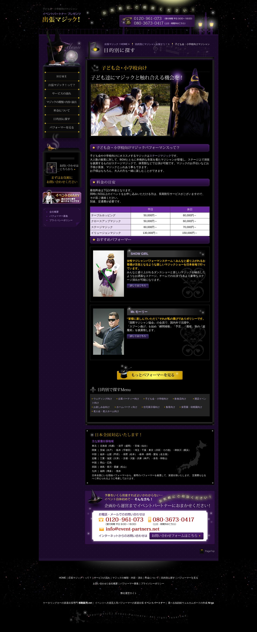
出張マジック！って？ (80, 577)
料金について (152, 577)
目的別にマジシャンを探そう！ (151, 44)
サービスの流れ (102, 577)
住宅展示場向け (151, 407)
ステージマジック (160, 155)
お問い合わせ (100, 583)
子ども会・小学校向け (156, 398)
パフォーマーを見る (187, 577)
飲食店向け (180, 398)
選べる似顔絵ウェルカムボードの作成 (187, 603)
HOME (62, 577)
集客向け (170, 407)
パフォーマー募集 (58, 216)
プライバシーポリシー (61, 220)
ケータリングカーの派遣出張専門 (60, 603)
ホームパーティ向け (126, 407)
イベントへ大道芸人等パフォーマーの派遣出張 (119, 603)
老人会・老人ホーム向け (106, 411)
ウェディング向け (102, 398)
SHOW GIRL (139, 253)
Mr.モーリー (139, 311)
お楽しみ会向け (101, 407)
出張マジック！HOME (116, 44)
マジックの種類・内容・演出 (127, 577)
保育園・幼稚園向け (191, 407)
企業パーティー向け (128, 398)
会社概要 (54, 211)
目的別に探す (168, 577)
